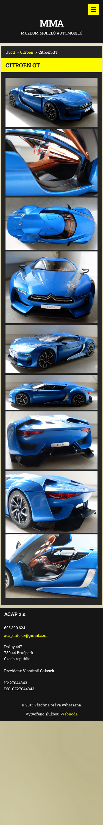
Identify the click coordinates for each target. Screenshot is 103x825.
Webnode (68, 714)
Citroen (26, 52)
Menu (93, 9)
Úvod (10, 52)
